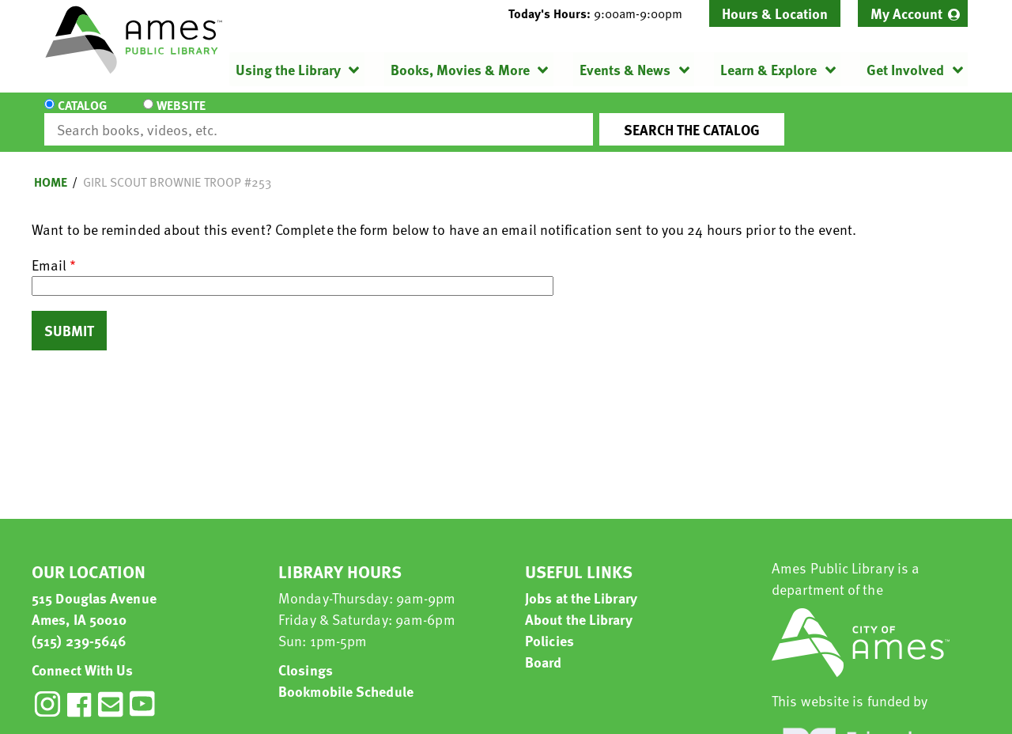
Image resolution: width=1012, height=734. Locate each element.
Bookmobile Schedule (345, 676)
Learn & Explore (768, 69)
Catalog (82, 115)
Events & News (625, 69)
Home (50, 167)
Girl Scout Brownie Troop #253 (177, 167)
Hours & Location (775, 13)
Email (49, 250)
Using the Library (288, 69)
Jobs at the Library (581, 583)
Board (543, 647)
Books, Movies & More (460, 69)
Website (177, 115)
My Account (906, 13)
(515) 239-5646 (79, 626)
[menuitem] (913, 13)
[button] (601, 13)
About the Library (578, 604)
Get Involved (905, 69)
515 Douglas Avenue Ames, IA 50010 (94, 594)
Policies (549, 626)
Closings (305, 655)
